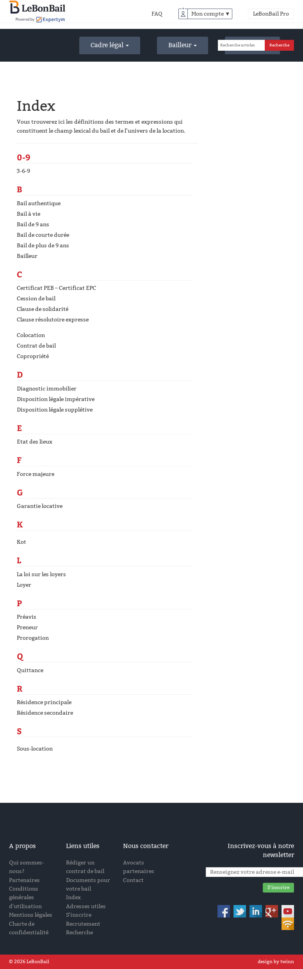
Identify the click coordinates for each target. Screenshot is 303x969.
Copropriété (33, 356)
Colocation (31, 335)
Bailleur (182, 45)
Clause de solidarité (42, 309)
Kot (21, 542)
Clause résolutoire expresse (53, 319)
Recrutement (83, 924)
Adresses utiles (86, 906)
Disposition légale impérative (55, 399)
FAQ (157, 14)
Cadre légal (110, 45)
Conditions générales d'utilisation (25, 898)
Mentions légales (30, 915)
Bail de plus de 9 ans (43, 245)
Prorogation (33, 638)
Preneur (27, 627)
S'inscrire (78, 915)
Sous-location (35, 748)
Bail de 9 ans (33, 224)
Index (73, 897)
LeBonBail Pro (271, 14)
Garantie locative (39, 506)
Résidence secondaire (45, 713)
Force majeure (35, 474)
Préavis (26, 617)
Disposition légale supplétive (55, 409)
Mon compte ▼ (210, 14)
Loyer (24, 585)
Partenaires (24, 880)
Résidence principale (44, 702)
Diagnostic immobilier (47, 388)
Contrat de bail (36, 346)
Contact (133, 880)
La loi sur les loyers (41, 574)
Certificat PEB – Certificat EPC (56, 288)
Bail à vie (28, 214)
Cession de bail (36, 298)
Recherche (79, 932)
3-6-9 (23, 171)
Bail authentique (39, 203)
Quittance (30, 670)
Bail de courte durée (43, 235)
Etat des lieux (34, 441)
